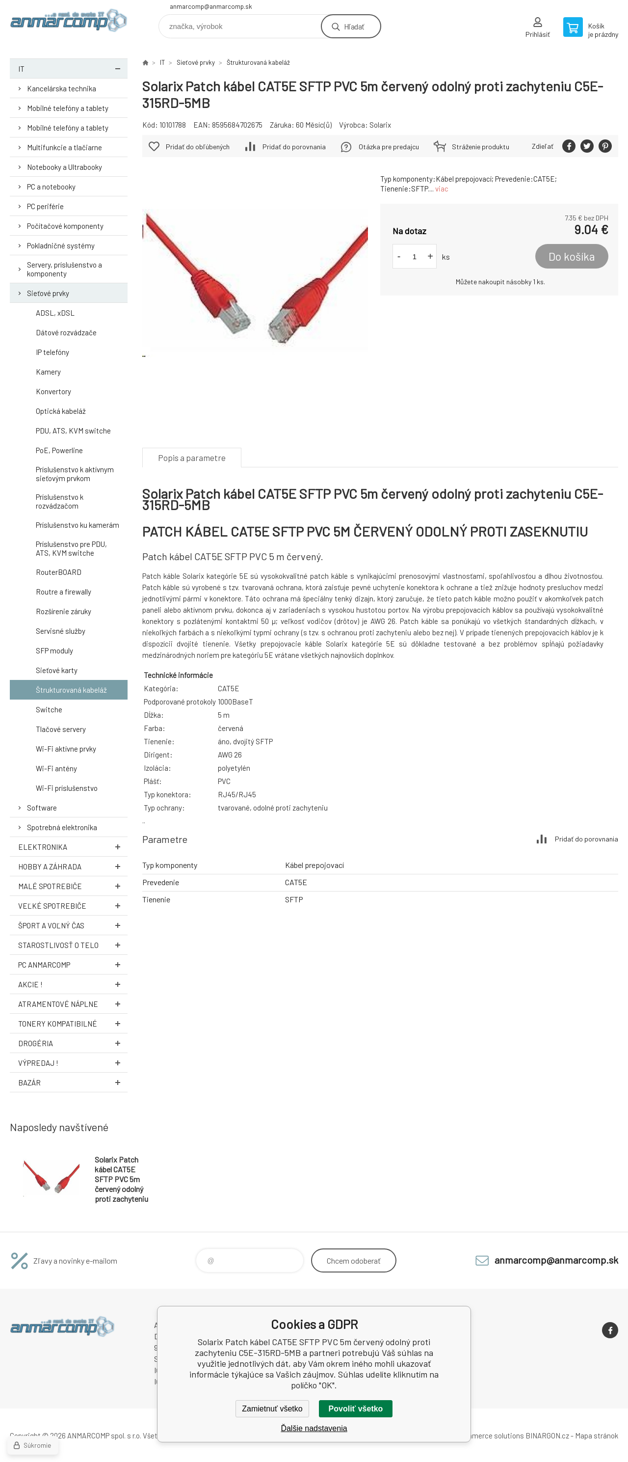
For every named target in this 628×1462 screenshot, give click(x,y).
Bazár (73, 1082)
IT (73, 68)
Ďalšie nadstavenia (314, 1428)
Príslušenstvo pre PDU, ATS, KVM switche (71, 548)
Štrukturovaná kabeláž (71, 689)
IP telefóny (52, 352)
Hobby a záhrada (73, 866)
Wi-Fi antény (56, 768)
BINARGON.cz (547, 1435)
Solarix (380, 124)
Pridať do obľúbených (198, 146)
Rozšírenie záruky (63, 611)
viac (441, 188)
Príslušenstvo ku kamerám (77, 524)
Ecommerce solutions (488, 1435)
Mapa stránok (596, 1435)
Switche (49, 709)
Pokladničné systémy (61, 245)
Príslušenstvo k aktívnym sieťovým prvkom (75, 474)
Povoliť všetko (356, 1409)
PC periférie (45, 206)
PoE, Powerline (59, 450)
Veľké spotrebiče (73, 905)
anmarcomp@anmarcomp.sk (211, 6)
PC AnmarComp (73, 964)
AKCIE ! (73, 984)
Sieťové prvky (48, 293)
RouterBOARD (58, 572)
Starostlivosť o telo (73, 944)
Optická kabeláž (61, 410)
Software (42, 807)
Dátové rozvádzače (66, 332)
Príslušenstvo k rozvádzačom (59, 501)
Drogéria (73, 1043)
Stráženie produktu (480, 146)
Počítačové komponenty (65, 225)
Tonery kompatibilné (73, 1023)
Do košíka (572, 256)
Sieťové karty (57, 670)
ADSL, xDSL (55, 312)
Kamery (48, 371)
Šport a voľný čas (73, 925)
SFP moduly (54, 650)
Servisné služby (60, 630)
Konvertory (53, 391)
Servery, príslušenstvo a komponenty (64, 269)
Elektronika (73, 846)
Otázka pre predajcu (389, 146)
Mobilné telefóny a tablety (67, 108)
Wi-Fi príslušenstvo (67, 788)
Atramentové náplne (73, 1003)
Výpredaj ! (73, 1062)
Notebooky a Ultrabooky (64, 166)
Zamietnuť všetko (272, 1409)
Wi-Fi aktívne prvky (66, 748)
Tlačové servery (61, 729)
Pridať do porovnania (294, 146)
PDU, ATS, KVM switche (73, 430)
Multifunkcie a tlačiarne (64, 147)
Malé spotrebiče (73, 885)
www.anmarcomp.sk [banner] (69, 23)
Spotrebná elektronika (62, 827)
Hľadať (354, 26)
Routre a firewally (63, 591)
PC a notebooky (51, 186)
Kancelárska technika (61, 88)
